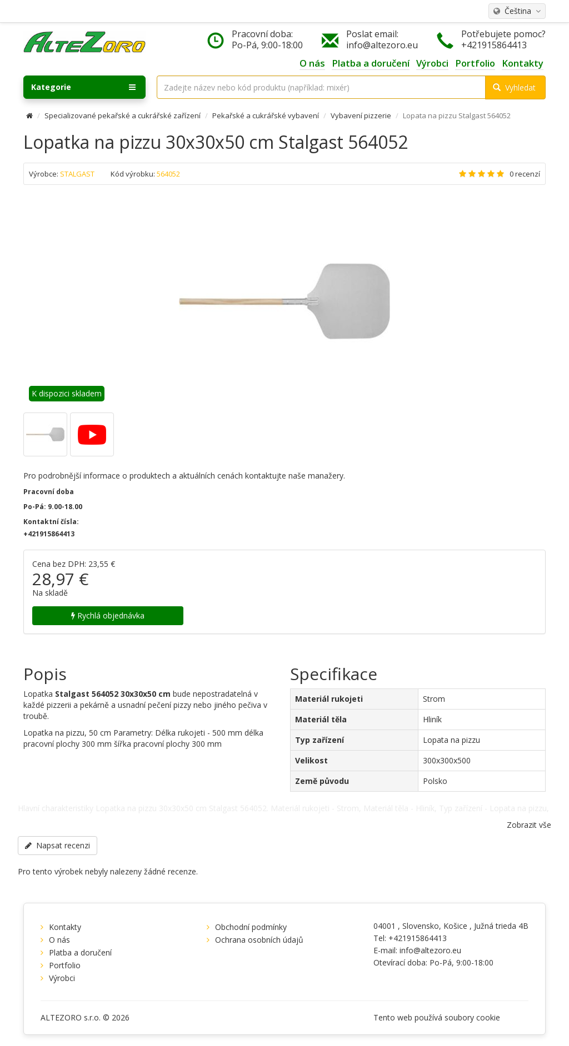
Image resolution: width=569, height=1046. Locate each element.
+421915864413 (494, 45)
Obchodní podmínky (251, 927)
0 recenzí (525, 174)
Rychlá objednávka (107, 615)
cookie (488, 1017)
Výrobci (62, 978)
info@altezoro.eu (382, 45)
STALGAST (77, 174)
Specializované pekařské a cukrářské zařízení (122, 115)
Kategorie (83, 87)
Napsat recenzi (57, 845)
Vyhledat (514, 87)
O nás (59, 939)
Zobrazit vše (529, 824)
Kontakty (65, 927)
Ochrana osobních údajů (259, 939)
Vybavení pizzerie (361, 115)
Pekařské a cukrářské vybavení (265, 115)
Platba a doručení (80, 952)
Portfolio (65, 965)
